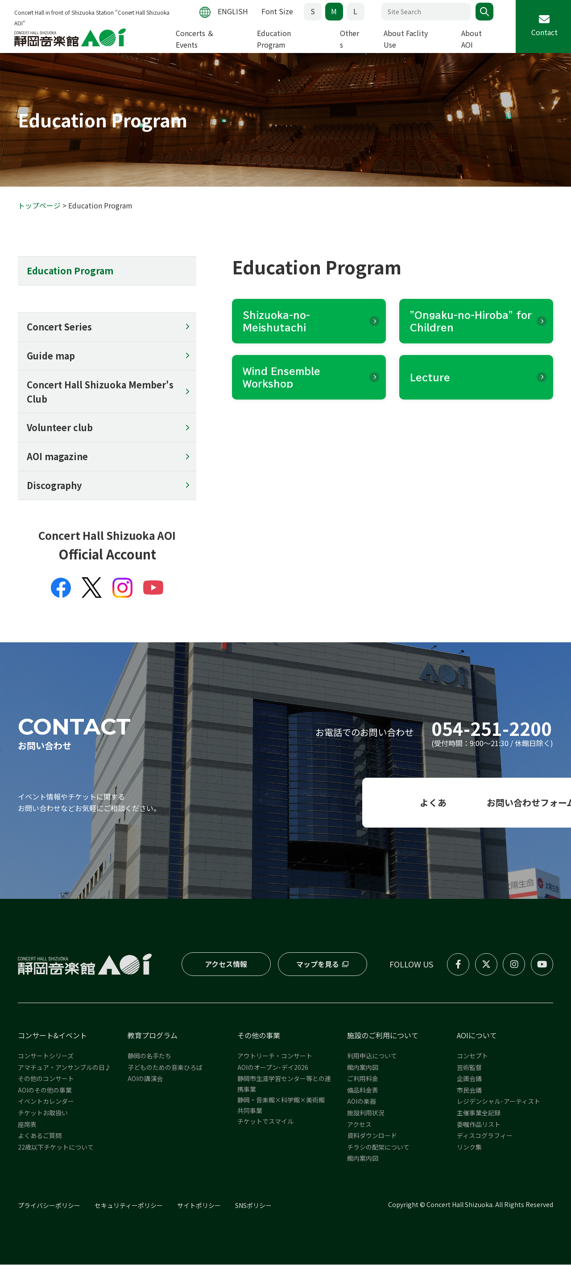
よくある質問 (285, 803)
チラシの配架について (378, 1147)
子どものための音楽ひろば (165, 1067)
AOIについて (477, 1036)
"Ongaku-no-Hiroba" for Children (471, 321)
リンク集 (469, 1147)
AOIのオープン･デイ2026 (272, 1067)
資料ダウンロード (372, 1136)
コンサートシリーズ (46, 1056)
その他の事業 (258, 1036)
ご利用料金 (362, 1079)
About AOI (471, 39)
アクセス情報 (226, 964)
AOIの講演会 (145, 1079)
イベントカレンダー (46, 1102)
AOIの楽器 (361, 1102)
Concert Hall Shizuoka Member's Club (100, 392)
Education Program (274, 39)
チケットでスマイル (265, 1122)
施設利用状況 (366, 1113)
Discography (54, 486)
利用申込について (372, 1056)
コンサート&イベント (52, 1036)
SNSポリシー (253, 1206)
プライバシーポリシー (49, 1206)
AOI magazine (57, 457)
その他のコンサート (46, 1079)
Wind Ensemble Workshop (281, 377)
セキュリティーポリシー (129, 1206)
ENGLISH (232, 11)
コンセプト (472, 1056)
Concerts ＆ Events (195, 39)
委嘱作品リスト (479, 1124)
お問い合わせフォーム (468, 803)
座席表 (27, 1124)
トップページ (39, 205)
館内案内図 (362, 1067)
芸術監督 (469, 1067)
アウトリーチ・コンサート (274, 1056)
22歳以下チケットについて (56, 1147)
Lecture (430, 377)
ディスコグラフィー (485, 1136)
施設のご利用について (382, 1036)
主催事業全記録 (479, 1113)
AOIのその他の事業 (45, 1090)
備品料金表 (362, 1090)
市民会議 (469, 1090)
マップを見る (317, 964)
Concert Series (59, 327)
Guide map (51, 356)
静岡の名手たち (149, 1056)
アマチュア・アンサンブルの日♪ (64, 1067)
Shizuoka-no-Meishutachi (276, 321)
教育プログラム (153, 1036)
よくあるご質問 (40, 1136)
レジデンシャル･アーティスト (498, 1102)
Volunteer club (59, 428)
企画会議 (469, 1079)
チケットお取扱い (43, 1113)
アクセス (359, 1124)
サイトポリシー (199, 1206)
